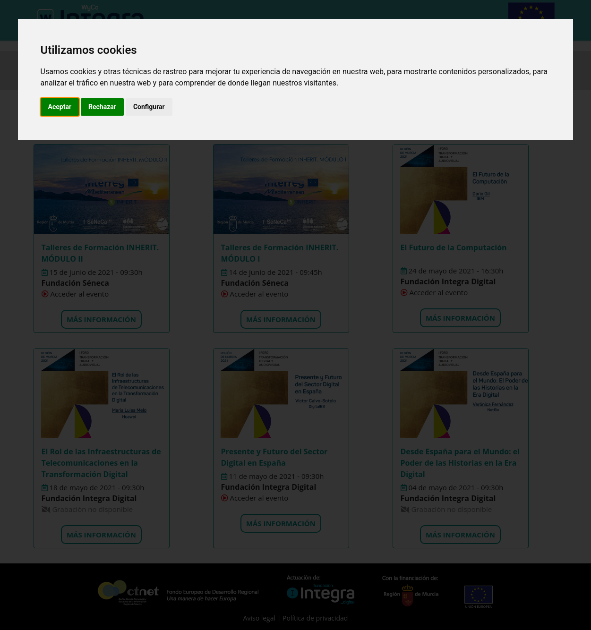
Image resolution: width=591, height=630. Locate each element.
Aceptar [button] (60, 107)
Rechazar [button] (102, 107)
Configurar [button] (149, 107)
